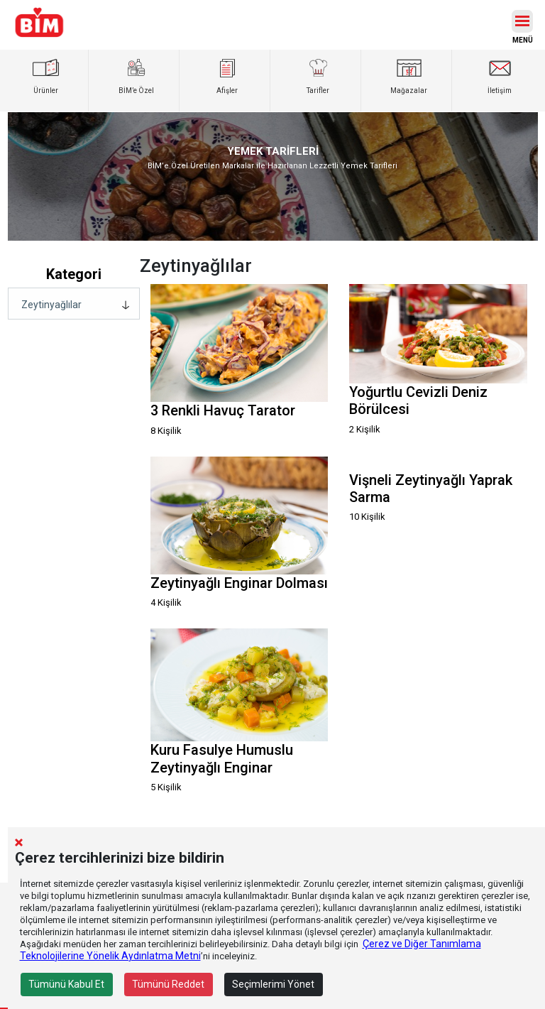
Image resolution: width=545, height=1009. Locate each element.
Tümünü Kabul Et (66, 984)
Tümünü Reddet (168, 984)
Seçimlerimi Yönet (273, 984)
